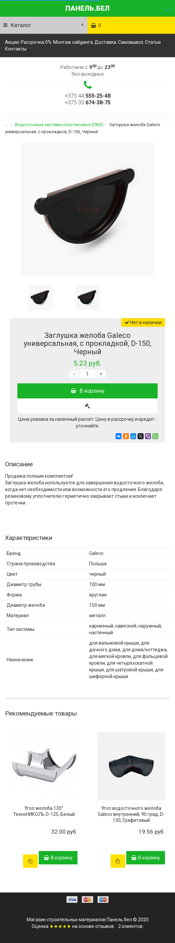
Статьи (153, 42)
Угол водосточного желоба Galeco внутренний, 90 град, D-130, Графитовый (131, 814)
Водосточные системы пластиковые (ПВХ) (55, 124)
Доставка (105, 42)
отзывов (104, 926)
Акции (12, 42)
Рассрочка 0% (36, 42)
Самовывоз (130, 42)
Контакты (15, 49)
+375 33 (88, 102)
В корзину (88, 391)
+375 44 (88, 96)
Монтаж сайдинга (73, 42)
